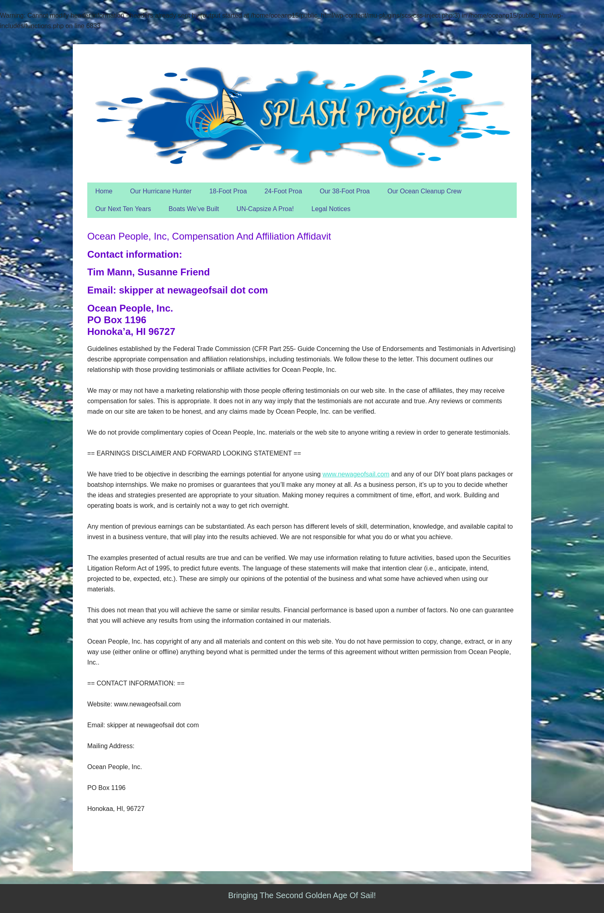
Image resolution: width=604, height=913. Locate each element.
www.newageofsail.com (356, 474)
